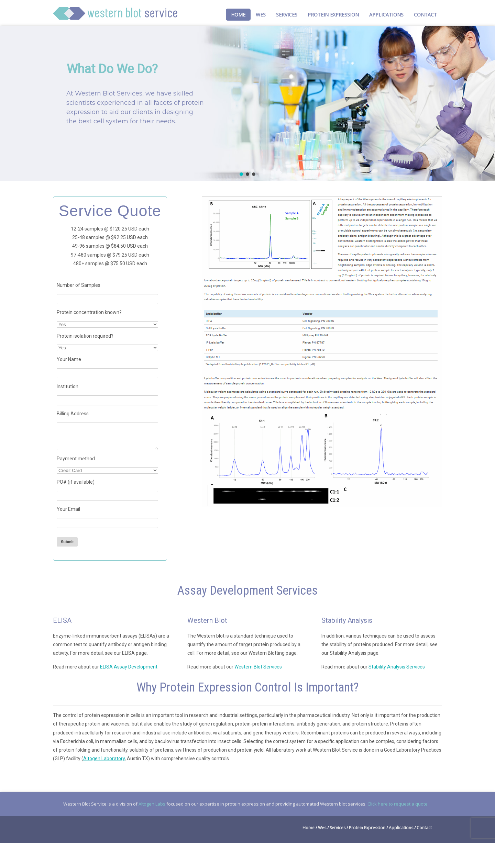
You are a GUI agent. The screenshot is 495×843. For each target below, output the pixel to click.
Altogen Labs (152, 804)
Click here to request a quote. (398, 804)
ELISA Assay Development (128, 667)
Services (286, 14)
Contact (425, 14)
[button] (241, 174)
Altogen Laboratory (104, 758)
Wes (261, 14)
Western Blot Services (258, 667)
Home (238, 14)
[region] (247, 103)
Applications (386, 14)
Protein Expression (333, 14)
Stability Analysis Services (396, 667)
